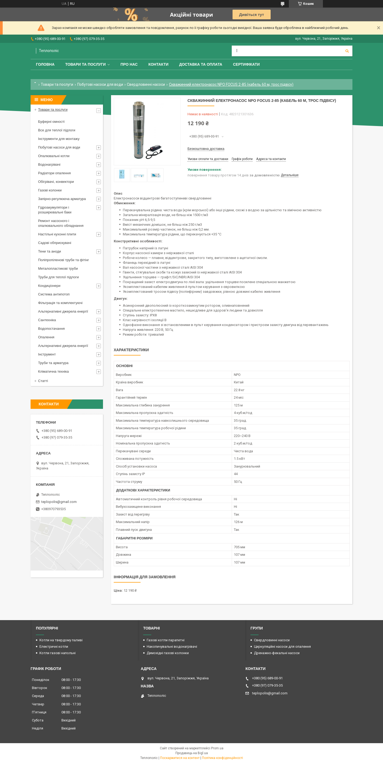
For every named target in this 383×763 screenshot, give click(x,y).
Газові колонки (50, 190)
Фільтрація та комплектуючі (60, 303)
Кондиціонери (49, 286)
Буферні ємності (51, 122)
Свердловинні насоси (146, 84)
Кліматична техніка (53, 371)
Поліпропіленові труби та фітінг (63, 260)
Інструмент (47, 354)
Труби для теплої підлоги (58, 277)
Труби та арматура (53, 363)
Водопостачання (51, 329)
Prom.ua (217, 748)
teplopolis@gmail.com (59, 502)
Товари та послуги (85, 64)
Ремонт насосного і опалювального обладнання (60, 223)
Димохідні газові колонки (168, 653)
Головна (45, 64)
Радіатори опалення (54, 173)
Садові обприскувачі (54, 243)
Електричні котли (53, 647)
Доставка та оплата (200, 64)
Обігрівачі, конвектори (56, 182)
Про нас (129, 64)
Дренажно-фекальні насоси (277, 653)
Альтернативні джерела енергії (63, 311)
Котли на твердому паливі (61, 640)
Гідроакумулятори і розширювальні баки (54, 209)
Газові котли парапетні (166, 640)
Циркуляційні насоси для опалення (282, 647)
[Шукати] (347, 51)
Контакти (158, 64)
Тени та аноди (49, 251)
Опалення (46, 337)
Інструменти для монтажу (58, 139)
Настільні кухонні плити (57, 234)
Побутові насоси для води (100, 84)
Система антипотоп (54, 294)
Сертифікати (246, 64)
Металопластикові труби (58, 268)
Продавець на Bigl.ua (191, 753)
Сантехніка (47, 320)
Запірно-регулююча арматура (62, 199)
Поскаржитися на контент (180, 758)
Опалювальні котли (53, 156)
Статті (43, 381)
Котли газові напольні (57, 653)
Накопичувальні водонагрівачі (172, 647)
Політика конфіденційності (222, 758)
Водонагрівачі (49, 164)
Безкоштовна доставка (205, 149)
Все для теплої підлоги (56, 130)
